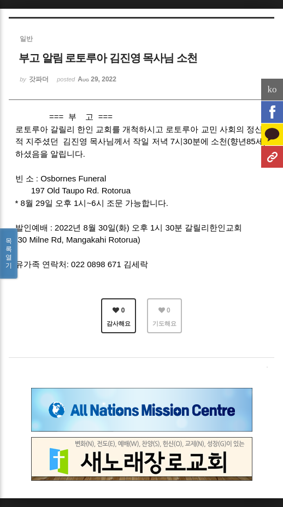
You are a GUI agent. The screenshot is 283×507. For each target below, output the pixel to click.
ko (272, 89)
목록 (8, 253)
